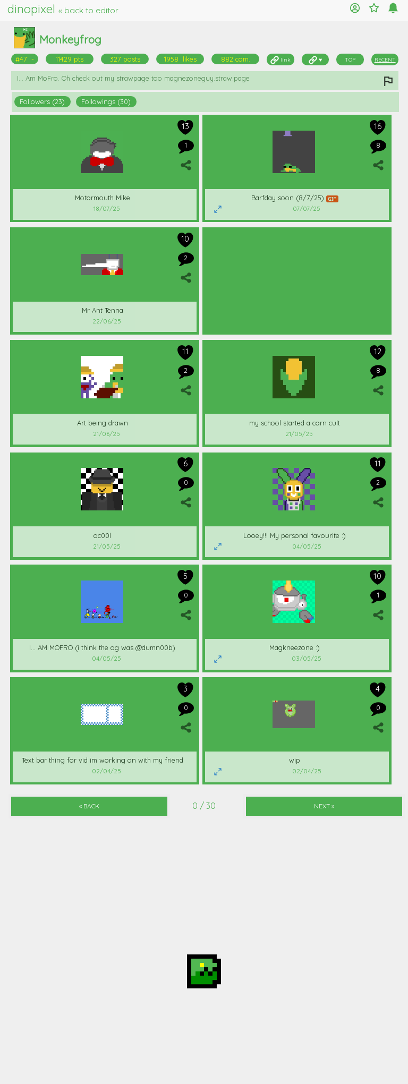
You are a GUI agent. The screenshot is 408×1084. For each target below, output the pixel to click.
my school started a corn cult (294, 423)
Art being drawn (102, 423)
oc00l (102, 535)
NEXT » (324, 806)
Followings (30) (106, 101)
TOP (350, 59)
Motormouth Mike (102, 197)
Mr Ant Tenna (102, 310)
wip (294, 760)
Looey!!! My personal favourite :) (294, 535)
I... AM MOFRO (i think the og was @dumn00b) (102, 647)
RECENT (385, 59)
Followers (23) (42, 101)
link (280, 59)
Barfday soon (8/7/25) (294, 197)
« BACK (89, 806)
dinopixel (62, 9)
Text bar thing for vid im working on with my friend (102, 760)
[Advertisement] (297, 280)
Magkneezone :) (294, 647)
